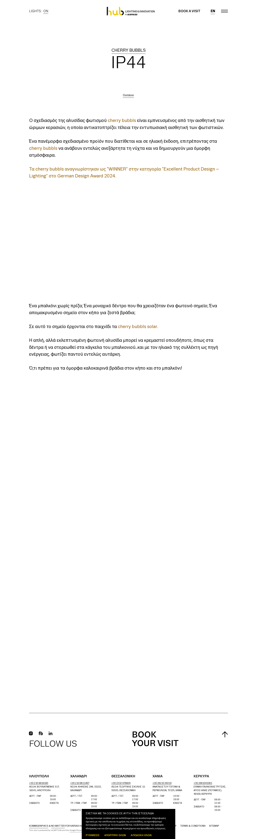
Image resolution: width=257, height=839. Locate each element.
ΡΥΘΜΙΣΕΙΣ (93, 835)
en (213, 11)
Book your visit (155, 739)
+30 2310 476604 (120, 783)
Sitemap (214, 826)
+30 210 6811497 (79, 783)
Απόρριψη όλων (115, 835)
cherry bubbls (129, 51)
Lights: (38, 11)
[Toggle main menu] (224, 11)
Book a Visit (189, 11)
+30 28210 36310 (162, 783)
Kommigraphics (38, 826)
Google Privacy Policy (79, 830)
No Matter (58, 826)
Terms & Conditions (193, 826)
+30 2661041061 (203, 783)
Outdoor (128, 95)
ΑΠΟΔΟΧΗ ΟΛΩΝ (141, 835)
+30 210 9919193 (38, 783)
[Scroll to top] (225, 734)
